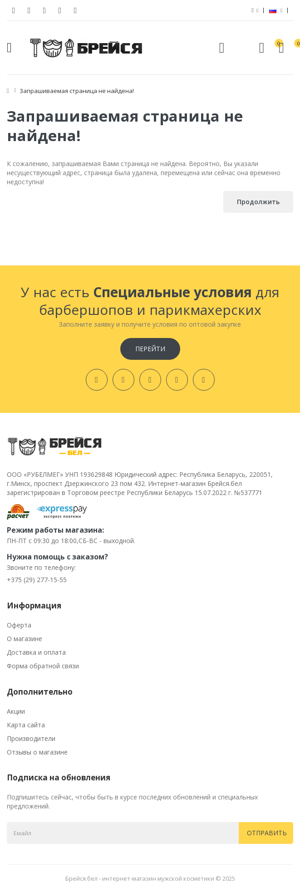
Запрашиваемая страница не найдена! (77, 91)
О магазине (24, 638)
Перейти (150, 348)
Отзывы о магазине (37, 752)
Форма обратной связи (43, 666)
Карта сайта (26, 724)
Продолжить (258, 201)
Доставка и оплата (36, 652)
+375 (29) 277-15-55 (37, 579)
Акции (16, 711)
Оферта (19, 625)
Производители (31, 738)
